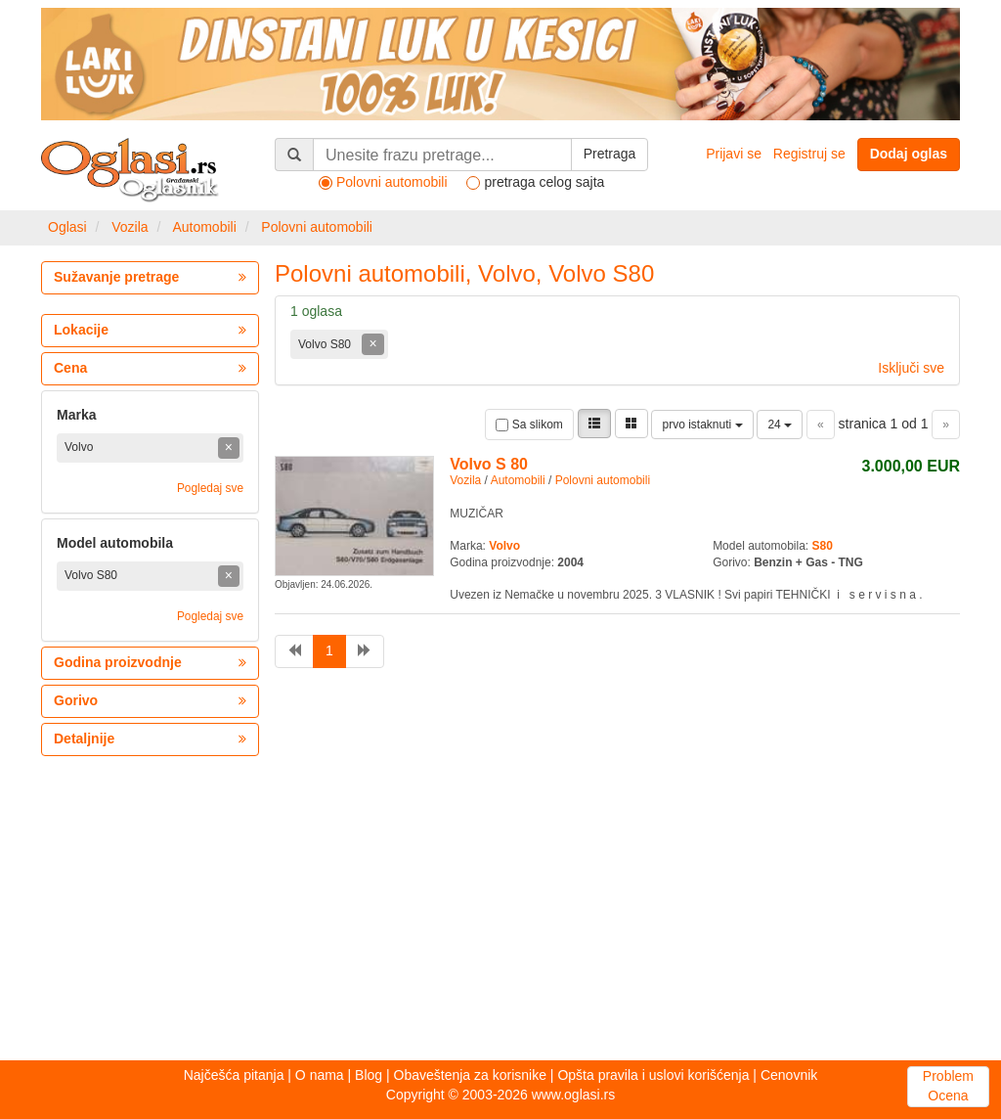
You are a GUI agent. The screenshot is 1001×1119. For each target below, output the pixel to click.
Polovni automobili (316, 227)
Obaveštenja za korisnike (470, 1075)
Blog (368, 1075)
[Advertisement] (500, 909)
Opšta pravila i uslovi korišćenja (653, 1075)
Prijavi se (734, 153)
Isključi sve (911, 368)
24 (779, 424)
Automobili (204, 227)
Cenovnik (789, 1075)
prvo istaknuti (702, 424)
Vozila (129, 227)
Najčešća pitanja (234, 1075)
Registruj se (809, 153)
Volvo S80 (326, 344)
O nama (319, 1075)
